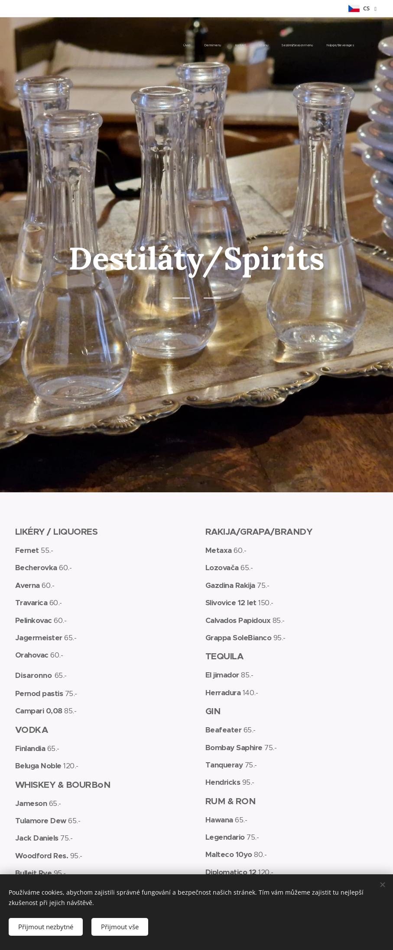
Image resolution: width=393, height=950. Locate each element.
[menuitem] (283, 45)
